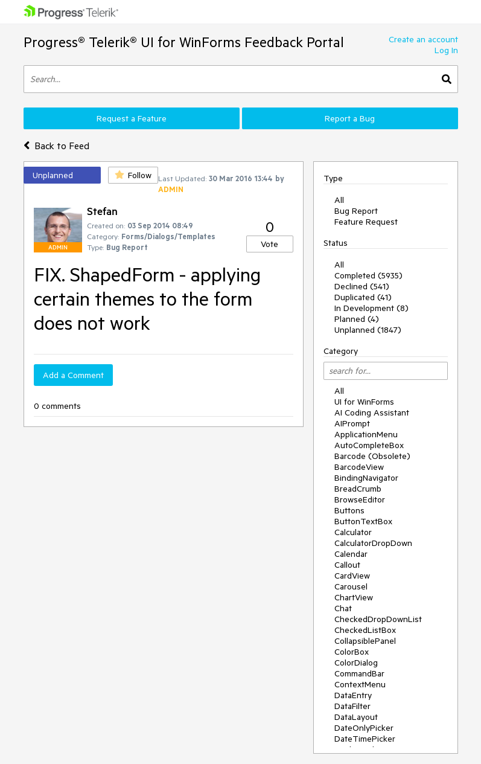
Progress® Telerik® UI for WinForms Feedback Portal (184, 42)
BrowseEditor (359, 499)
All (339, 199)
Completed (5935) (368, 275)
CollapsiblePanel (365, 640)
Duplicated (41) (363, 297)
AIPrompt (352, 423)
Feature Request (366, 221)
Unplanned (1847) (367, 329)
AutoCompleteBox (369, 445)
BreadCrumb (357, 488)
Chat (343, 608)
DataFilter (352, 706)
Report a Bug (350, 118)
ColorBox (351, 651)
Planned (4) (356, 318)
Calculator (353, 532)
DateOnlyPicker (363, 727)
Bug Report (356, 210)
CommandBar (359, 673)
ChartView (353, 597)
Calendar (351, 553)
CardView (352, 575)
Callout (347, 564)
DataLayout (356, 716)
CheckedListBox (365, 629)
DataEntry (353, 695)
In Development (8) (371, 308)
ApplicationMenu (366, 434)
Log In (446, 50)
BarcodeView (359, 466)
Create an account (423, 39)
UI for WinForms (364, 401)
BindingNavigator (366, 477)
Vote (269, 244)
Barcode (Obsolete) (372, 456)
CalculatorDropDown (373, 543)
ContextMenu (360, 684)
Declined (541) (361, 286)
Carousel (351, 586)
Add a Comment (73, 375)
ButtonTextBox (363, 521)
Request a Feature (132, 118)
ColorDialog (356, 662)
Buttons (349, 510)
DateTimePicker (364, 738)
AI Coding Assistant (371, 412)
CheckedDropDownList (378, 619)
